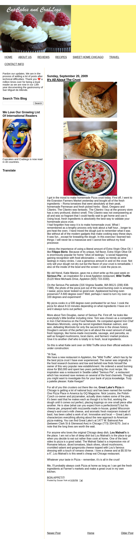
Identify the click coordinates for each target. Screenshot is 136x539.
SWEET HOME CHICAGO (88, 57)
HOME (8, 57)
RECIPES (61, 57)
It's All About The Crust (63, 80)
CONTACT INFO (14, 64)
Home (90, 533)
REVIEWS (44, 57)
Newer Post (54, 533)
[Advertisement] (72, 507)
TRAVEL (114, 57)
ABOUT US (24, 57)
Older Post (127, 533)
